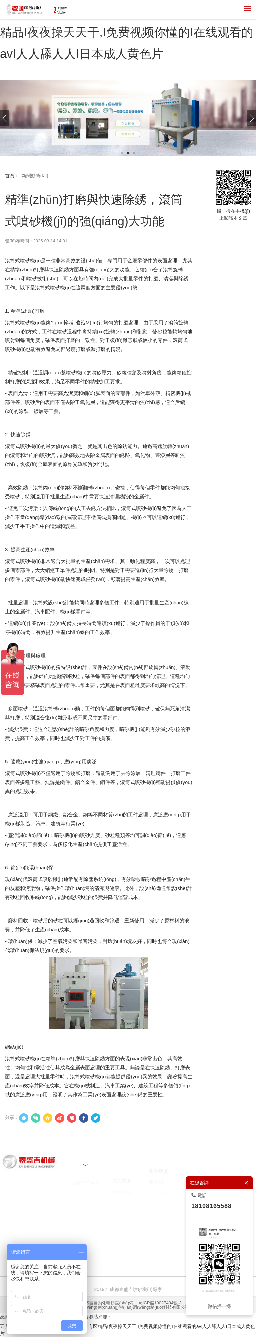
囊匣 (4, 1244)
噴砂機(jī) (33, 1237)
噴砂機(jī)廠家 (61, 1237)
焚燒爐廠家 (155, 1237)
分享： (12, 1117)
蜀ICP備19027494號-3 (160, 1303)
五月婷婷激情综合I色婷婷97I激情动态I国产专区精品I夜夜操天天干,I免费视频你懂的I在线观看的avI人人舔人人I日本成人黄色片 (126, 32)
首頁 (9, 175)
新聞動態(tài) (34, 175)
